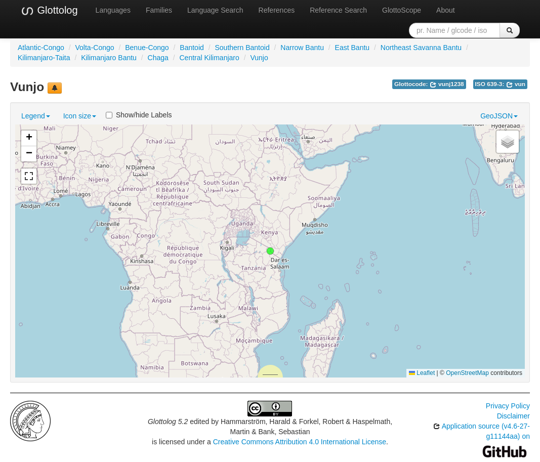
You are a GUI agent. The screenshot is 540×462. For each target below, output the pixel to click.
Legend (35, 116)
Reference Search (338, 10)
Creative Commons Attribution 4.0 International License (299, 442)
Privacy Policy (508, 406)
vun (515, 84)
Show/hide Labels (139, 115)
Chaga (158, 58)
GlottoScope (401, 10)
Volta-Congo (94, 48)
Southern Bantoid (242, 48)
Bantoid (191, 48)
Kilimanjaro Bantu (109, 58)
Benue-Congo (147, 48)
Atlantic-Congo (41, 48)
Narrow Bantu (302, 48)
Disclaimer (513, 416)
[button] (270, 251)
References (277, 10)
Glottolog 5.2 (168, 421)
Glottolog (49, 11)
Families (159, 10)
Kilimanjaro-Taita (44, 58)
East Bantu (352, 48)
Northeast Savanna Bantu (421, 48)
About (445, 10)
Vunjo (259, 58)
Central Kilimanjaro (209, 58)
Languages (113, 10)
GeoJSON (499, 116)
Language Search (215, 10)
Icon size (79, 116)
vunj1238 (447, 84)
